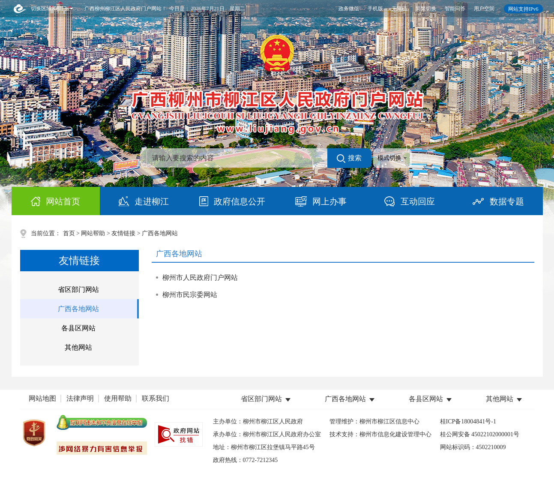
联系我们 (155, 398)
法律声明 (80, 398)
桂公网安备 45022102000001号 (480, 434)
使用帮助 (118, 398)
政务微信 (348, 9)
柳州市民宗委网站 (189, 294)
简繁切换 (426, 9)
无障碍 (399, 9)
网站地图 (42, 398)
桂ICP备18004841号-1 (468, 421)
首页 (69, 233)
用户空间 (484, 9)
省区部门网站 (78, 289)
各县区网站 (78, 328)
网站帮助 (93, 233)
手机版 (375, 9)
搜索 (349, 158)
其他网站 (78, 347)
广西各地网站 (78, 308)
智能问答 (455, 9)
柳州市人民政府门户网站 (200, 277)
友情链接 (123, 233)
